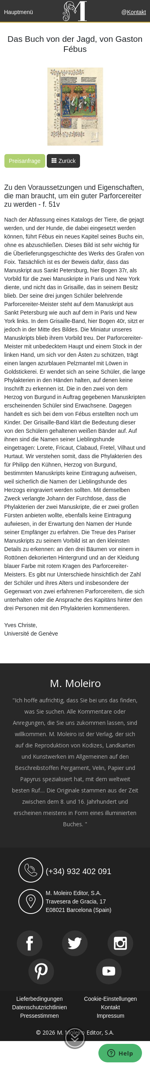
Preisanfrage (24, 161)
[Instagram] (120, 943)
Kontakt (136, 12)
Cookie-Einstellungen (110, 999)
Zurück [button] (63, 161)
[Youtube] (109, 971)
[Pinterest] (41, 971)
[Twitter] (75, 943)
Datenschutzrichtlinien (39, 1007)
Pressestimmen (39, 1015)
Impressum (110, 1015)
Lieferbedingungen (39, 999)
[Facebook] (29, 943)
